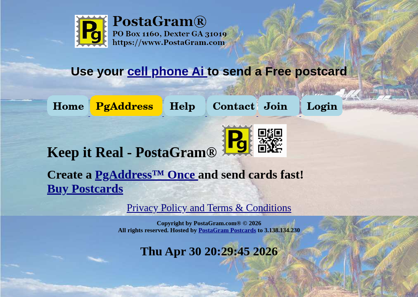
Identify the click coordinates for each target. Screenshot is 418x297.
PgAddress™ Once (146, 174)
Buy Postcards (85, 188)
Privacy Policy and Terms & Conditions (209, 207)
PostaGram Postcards (227, 230)
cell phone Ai (167, 71)
